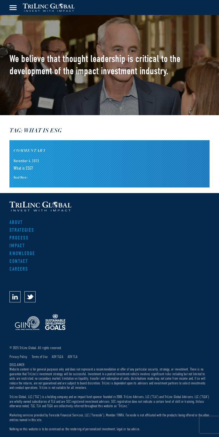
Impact (17, 246)
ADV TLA (73, 357)
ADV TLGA (57, 357)
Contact (18, 261)
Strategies (21, 230)
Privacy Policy (18, 357)
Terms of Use (40, 357)
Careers (18, 269)
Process (19, 238)
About (16, 222)
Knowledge (22, 253)
